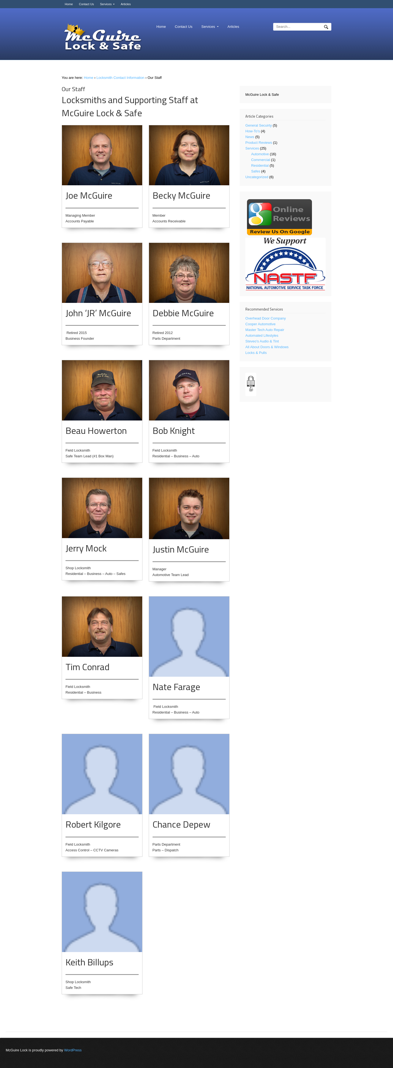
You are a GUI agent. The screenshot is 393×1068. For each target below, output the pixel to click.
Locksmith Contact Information (121, 78)
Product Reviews (258, 143)
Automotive (260, 154)
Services (106, 4)
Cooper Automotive (260, 324)
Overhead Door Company (265, 318)
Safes (255, 171)
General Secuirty (258, 125)
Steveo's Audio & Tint (262, 341)
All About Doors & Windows (266, 347)
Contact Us (86, 4)
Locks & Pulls (256, 353)
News (249, 137)
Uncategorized (256, 177)
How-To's (252, 131)
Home (69, 4)
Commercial (260, 160)
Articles (126, 4)
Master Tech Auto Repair (264, 330)
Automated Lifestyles (261, 335)
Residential (260, 165)
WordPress (73, 1050)
